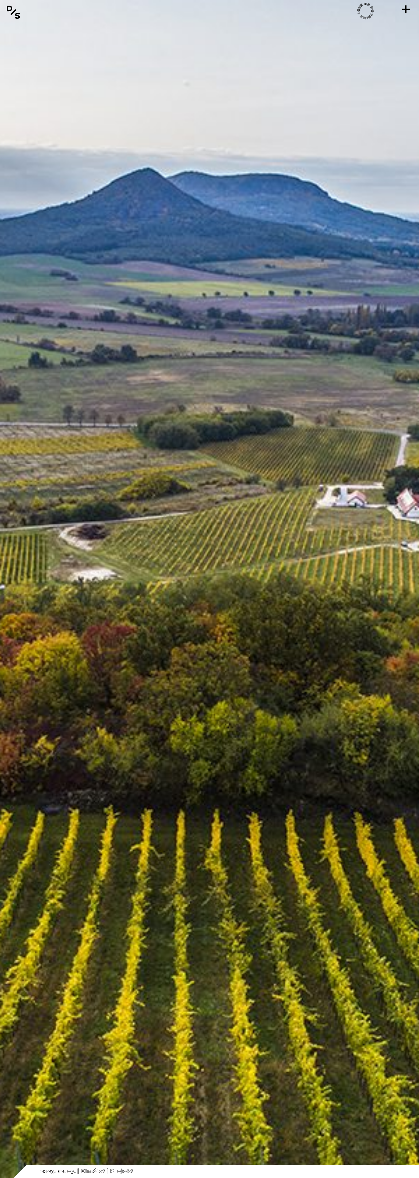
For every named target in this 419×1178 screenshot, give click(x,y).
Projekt (121, 1171)
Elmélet (93, 1171)
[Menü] (406, 9)
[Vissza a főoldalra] (13, 12)
